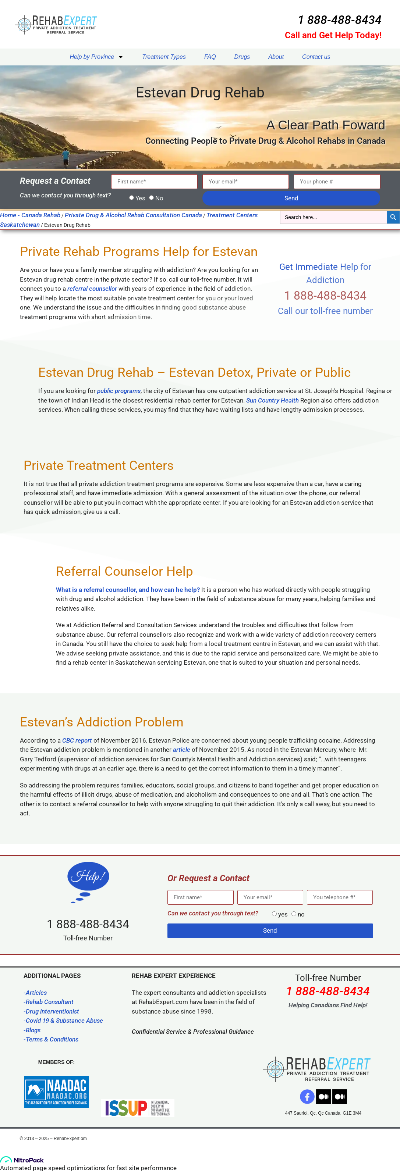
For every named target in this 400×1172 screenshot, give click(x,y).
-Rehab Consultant (49, 1001)
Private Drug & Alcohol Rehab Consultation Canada (133, 215)
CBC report (77, 740)
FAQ (210, 57)
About (276, 57)
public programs (119, 390)
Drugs (242, 57)
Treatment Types (164, 57)
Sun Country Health (272, 400)
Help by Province (97, 57)
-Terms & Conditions (51, 1039)
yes (283, 914)
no (301, 914)
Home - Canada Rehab (30, 215)
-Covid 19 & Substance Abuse (63, 1020)
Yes (140, 198)
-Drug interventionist (51, 1011)
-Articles (35, 992)
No (159, 198)
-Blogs (32, 1030)
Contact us (316, 57)
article (181, 749)
